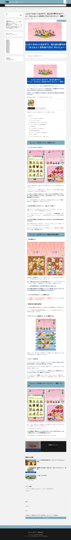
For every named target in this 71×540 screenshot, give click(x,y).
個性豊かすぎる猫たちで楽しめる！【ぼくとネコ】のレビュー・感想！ (51, 468)
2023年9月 (8, 45)
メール (27, 506)
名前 (26, 501)
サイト (26, 510)
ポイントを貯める (33, 134)
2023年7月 (8, 46)
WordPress (45, 536)
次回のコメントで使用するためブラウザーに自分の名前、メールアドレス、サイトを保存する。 (42, 515)
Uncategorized (8, 58)
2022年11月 (8, 52)
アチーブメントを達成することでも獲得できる (38, 132)
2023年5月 (8, 48)
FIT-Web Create (35, 536)
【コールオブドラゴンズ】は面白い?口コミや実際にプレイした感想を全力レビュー (14, 26)
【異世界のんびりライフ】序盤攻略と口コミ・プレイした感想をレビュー (14, 28)
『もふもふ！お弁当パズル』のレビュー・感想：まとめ (38, 136)
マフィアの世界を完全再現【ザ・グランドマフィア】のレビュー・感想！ (51, 460)
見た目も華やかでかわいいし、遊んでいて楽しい (38, 122)
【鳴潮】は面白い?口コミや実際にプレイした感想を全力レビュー (14, 25)
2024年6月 (8, 40)
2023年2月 (8, 50)
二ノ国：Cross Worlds (42, 475)
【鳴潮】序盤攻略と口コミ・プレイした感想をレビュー (14, 22)
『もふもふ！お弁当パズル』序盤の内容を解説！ (37, 124)
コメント (27, 490)
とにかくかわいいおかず (34, 120)
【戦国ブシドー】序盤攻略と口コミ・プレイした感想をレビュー (14, 23)
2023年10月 (8, 44)
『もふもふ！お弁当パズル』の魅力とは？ (36, 118)
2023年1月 (8, 51)
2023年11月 (8, 43)
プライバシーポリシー (32, 532)
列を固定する (32, 126)
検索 (6, 13)
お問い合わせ (21, 1)
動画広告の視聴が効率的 (34, 130)
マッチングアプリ (9, 60)
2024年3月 (8, 42)
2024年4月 (8, 42)
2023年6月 (8, 47)
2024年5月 (8, 41)
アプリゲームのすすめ (39, 534)
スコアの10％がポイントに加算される (36, 128)
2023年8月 (8, 45)
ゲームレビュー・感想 (13, 1)
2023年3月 (8, 49)
